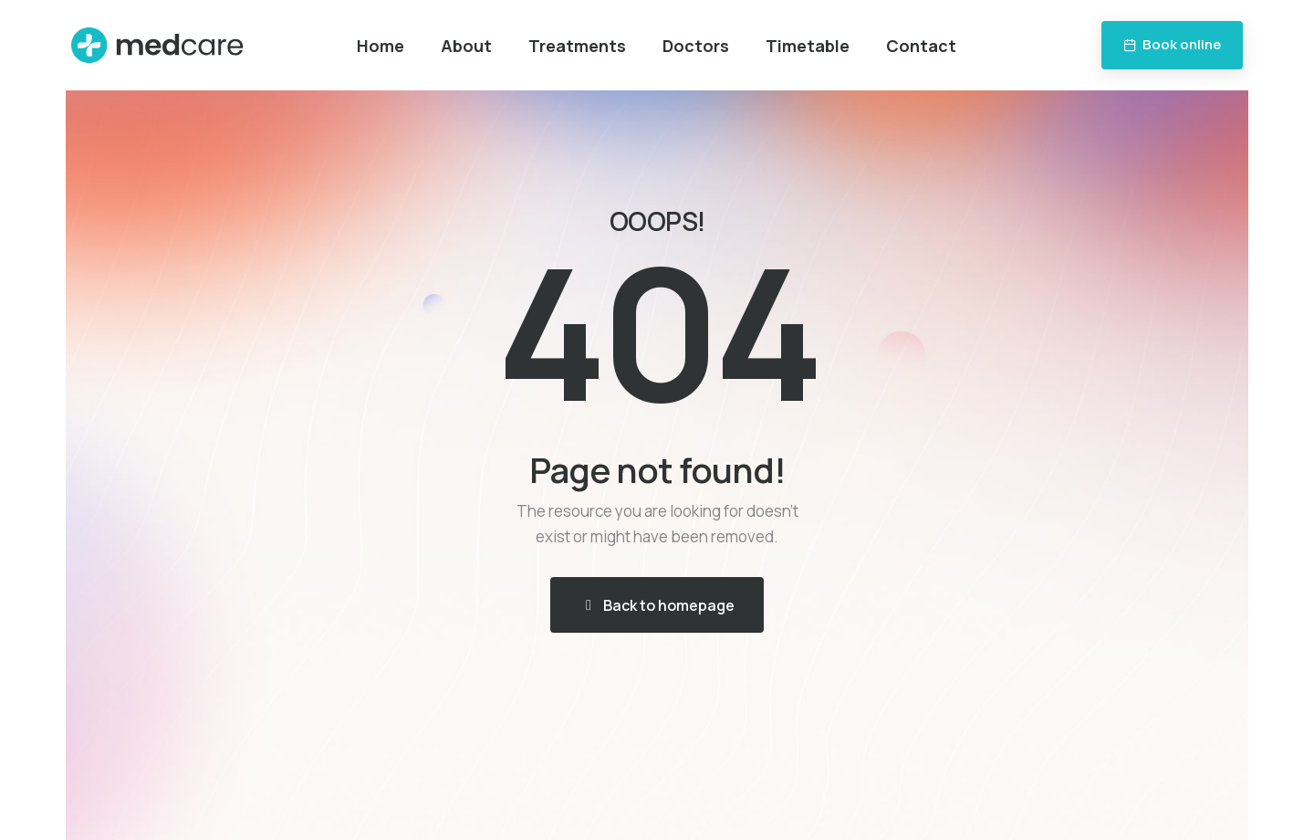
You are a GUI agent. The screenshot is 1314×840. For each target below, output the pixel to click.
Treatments (577, 46)
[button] (1172, 45)
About (466, 46)
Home (380, 46)
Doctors (695, 46)
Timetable (808, 46)
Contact (921, 46)
